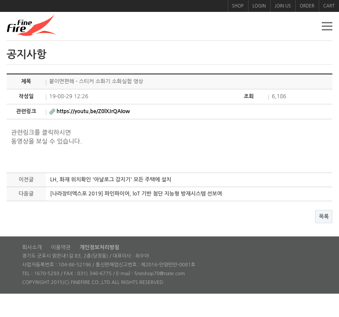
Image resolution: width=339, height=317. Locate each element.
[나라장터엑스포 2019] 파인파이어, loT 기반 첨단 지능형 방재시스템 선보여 (136, 193)
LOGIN (259, 6)
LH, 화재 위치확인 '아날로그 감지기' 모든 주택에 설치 (111, 179)
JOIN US (283, 6)
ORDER (307, 6)
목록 (324, 216)
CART (329, 6)
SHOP (238, 6)
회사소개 (32, 247)
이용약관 (61, 247)
